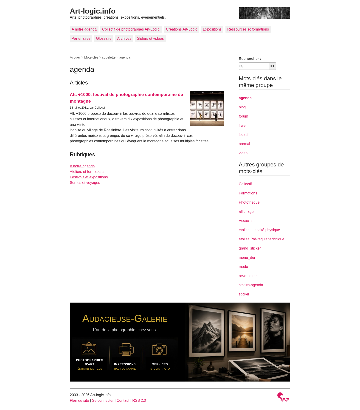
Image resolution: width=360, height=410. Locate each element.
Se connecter (103, 400)
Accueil (75, 57)
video (243, 153)
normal (244, 144)
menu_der (247, 257)
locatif (243, 135)
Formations (248, 193)
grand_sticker (250, 248)
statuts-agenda (251, 285)
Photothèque (249, 202)
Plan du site (79, 400)
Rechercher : (250, 59)
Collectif (245, 184)
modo (243, 267)
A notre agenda (84, 29)
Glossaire (104, 38)
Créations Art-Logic (181, 29)
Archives (124, 38)
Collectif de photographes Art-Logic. (131, 29)
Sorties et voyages (85, 183)
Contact (123, 400)
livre (242, 125)
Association (248, 221)
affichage (246, 211)
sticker (244, 294)
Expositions (212, 29)
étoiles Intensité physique (259, 230)
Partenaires (81, 38)
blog (242, 107)
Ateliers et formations (87, 172)
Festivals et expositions (89, 177)
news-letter (248, 276)
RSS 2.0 (139, 400)
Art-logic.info (92, 11)
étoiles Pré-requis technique (261, 239)
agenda (245, 98)
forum (243, 116)
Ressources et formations (248, 29)
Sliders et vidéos (150, 38)
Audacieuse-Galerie (125, 318)
